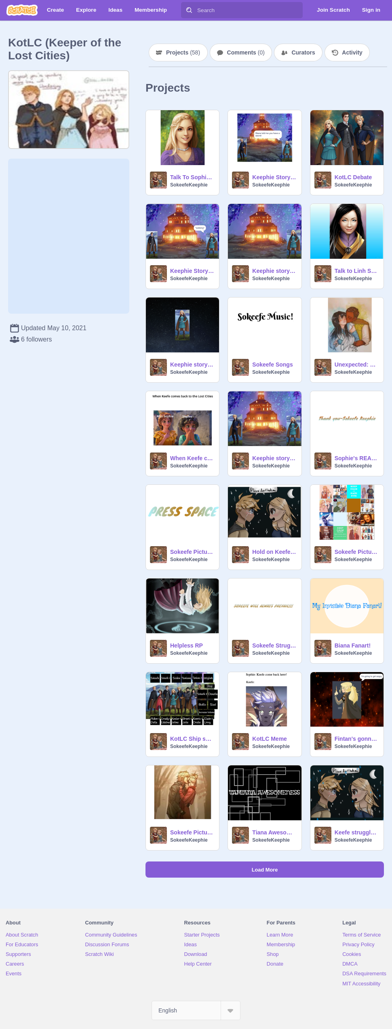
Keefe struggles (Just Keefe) (357, 832)
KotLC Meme (269, 739)
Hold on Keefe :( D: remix (274, 552)
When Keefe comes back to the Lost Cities (192, 458)
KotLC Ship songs (192, 739)
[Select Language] (196, 1010)
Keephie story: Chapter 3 (274, 271)
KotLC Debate (353, 177)
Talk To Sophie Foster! (192, 177)
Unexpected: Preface (357, 364)
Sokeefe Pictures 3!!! (192, 832)
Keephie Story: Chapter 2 (192, 271)
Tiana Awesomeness (274, 832)
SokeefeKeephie (189, 185)
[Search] (189, 10)
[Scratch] (22, 10)
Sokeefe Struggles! (274, 645)
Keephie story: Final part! (274, 458)
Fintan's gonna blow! (357, 739)
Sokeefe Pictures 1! (357, 552)
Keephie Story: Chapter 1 (274, 177)
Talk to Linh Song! (357, 271)
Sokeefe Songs (272, 364)
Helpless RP (186, 645)
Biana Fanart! (353, 645)
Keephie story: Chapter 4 (192, 364)
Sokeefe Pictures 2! (192, 552)
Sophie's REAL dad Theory (357, 458)
